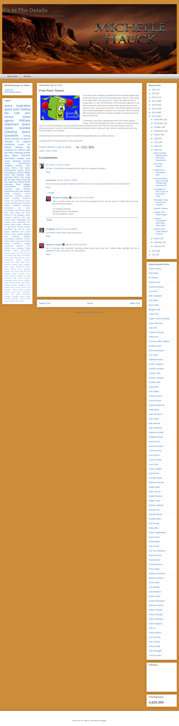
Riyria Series (25, 262)
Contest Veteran (23, 227)
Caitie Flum (154, 314)
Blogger (103, 720)
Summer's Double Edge (13, 264)
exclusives (8, 278)
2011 (154, 255)
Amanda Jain (154, 282)
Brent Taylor (154, 305)
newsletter (16, 205)
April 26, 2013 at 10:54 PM (76, 245)
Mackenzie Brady (156, 482)
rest (29, 287)
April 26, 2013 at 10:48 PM (66, 229)
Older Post (135, 303)
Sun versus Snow (17, 115)
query (8, 105)
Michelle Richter (156, 514)
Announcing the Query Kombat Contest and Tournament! (161, 181)
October (158, 127)
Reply (48, 172)
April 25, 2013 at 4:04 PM (60, 165)
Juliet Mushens (155, 414)
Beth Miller (153, 300)
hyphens (27, 278)
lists (28, 220)
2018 (154, 97)
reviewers (17, 194)
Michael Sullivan (24, 257)
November (158, 123)
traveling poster (22, 152)
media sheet (8, 282)
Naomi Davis (154, 537)
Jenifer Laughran (156, 364)
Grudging (8, 165)
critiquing (10, 131)
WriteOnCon (20, 267)
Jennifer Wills (154, 382)
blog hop (19, 191)
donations (19, 239)
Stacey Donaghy (156, 614)
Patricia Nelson (155, 555)
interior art (16, 280)
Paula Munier (154, 560)
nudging (27, 243)
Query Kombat (104, 98)
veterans (7, 298)
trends (22, 296)
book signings (11, 236)
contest (20, 158)
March (157, 238)
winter (18, 224)
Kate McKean (154, 423)
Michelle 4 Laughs (60, 198)
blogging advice (10, 273)
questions (26, 205)
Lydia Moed (154, 473)
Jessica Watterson (157, 405)
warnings (15, 298)
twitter (28, 296)
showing (7, 292)
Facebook (8, 229)
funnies (7, 220)
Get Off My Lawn (22, 229)
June (156, 142)
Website (27, 76)
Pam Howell (154, 546)
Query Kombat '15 (13, 138)
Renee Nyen (154, 582)
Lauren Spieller (155, 469)
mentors (7, 222)
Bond (14, 227)
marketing (19, 196)
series (13, 224)
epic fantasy (19, 182)
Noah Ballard (154, 541)
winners (7, 251)
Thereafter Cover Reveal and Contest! (161, 202)
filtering (27, 241)
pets (22, 282)
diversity (16, 217)
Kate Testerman (155, 428)
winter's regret (25, 298)
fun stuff (18, 150)
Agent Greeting (11, 198)
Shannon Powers (156, 605)
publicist (14, 285)
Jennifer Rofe (154, 373)
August (157, 134)
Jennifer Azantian (156, 369)
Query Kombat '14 (17, 140)
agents (9, 120)
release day (22, 147)
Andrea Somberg (156, 287)
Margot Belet (154, 487)
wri (13, 301)
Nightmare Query (17, 124)
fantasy (7, 205)
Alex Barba (153, 273)
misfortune (17, 282)
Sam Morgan (154, 587)
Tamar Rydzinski (156, 619)
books (10, 182)
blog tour (27, 271)
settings (27, 289)
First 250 (20, 253)
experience (19, 241)
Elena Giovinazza (156, 350)
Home (90, 303)
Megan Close (154, 501)
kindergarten (21, 220)
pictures (27, 282)
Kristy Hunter (154, 441)
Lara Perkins (154, 455)
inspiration (23, 105)
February (158, 242)
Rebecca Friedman (157, 573)
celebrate (8, 217)
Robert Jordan (10, 234)
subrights (7, 296)
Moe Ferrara (154, 523)
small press (16, 292)
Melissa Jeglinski (156, 505)
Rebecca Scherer (156, 578)
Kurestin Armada (156, 446)
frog (14, 278)
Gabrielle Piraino (156, 359)
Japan (28, 210)
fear (6, 182)
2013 (154, 116)
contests (8, 150)
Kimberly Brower (156, 437)
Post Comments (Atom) (95, 312)
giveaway (16, 161)
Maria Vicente (155, 492)
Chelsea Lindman (156, 332)
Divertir (22, 210)
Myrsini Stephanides (157, 532)
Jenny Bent (153, 387)
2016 (154, 105)
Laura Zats (153, 464)
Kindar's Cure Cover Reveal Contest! (160, 231)
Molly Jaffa (153, 528)
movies (27, 201)
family (27, 182)
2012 (154, 251)
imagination (8, 280)
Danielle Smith (155, 346)
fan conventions (17, 201)
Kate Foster (154, 419)
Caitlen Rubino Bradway (159, 318)
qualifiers (22, 285)
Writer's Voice (16, 269)
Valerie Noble (154, 646)
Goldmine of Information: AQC (160, 172)
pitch (14, 222)
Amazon (7, 253)
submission (8, 208)
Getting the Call (17, 111)
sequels (7, 203)
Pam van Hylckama (157, 551)
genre (13, 220)
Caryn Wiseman (156, 323)
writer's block (19, 301)
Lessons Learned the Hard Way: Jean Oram (160, 221)
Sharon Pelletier (156, 610)
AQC (16, 210)
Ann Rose (153, 291)
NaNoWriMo (8, 260)
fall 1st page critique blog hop (17, 179)
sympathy (15, 296)
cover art (24, 144)
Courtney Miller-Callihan (159, 341)
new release (23, 189)
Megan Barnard (155, 496)
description (13, 276)
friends (20, 173)
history (7, 243)
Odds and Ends (23, 213)
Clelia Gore (153, 337)
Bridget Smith (154, 309)
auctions (7, 271)
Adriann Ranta (155, 269)
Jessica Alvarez (155, 396)
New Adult (9, 213)
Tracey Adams (155, 633)
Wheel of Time (10, 215)
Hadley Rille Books (14, 255)
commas (21, 273)
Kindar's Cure (23, 165)
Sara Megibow (155, 592)
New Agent (11, 155)
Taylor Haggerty (155, 623)
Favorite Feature (161, 208)
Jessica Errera (155, 400)
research (24, 287)
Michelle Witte (155, 519)
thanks (27, 248)
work (16, 251)
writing (27, 135)
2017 (154, 101)
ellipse (20, 276)
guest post (11, 109)
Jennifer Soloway (156, 378)
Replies (52, 193)
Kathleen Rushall (156, 432)
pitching (7, 285)
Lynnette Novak (155, 478)
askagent (27, 269)
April (156, 150)
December (158, 119)
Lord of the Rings (11, 257)
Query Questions (17, 133)
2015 (154, 109)
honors (20, 278)
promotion (8, 184)
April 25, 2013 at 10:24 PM (82, 198)
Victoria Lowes (155, 655)
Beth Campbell (155, 296)
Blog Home (12, 76)
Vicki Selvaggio (155, 651)
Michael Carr (154, 510)
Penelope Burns (156, 564)
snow (13, 248)
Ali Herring (153, 278)
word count (8, 301)
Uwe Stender (154, 642)
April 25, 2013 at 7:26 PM (67, 180)
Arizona (13, 253)
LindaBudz (50, 229)
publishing (21, 222)
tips (19, 208)
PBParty (24, 120)
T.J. (47, 165)
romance (7, 289)
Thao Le (152, 628)
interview (25, 155)
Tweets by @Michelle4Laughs (12, 91)
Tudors (12, 267)
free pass (26, 217)
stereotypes (26, 294)
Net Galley (25, 232)
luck (21, 280)
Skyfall (19, 234)
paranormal (8, 246)
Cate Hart (153, 328)
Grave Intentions (11, 232)
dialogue (27, 236)
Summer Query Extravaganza (17, 162)
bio (21, 271)
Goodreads (9, 191)
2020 (154, 90)
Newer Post (44, 303)
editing (7, 147)
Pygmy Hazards (23, 260)
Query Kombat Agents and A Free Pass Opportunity (160, 156)
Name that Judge (22, 177)
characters (26, 203)
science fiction (17, 289)
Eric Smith (153, 355)
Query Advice (11, 168)
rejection (20, 246)
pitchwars (8, 177)
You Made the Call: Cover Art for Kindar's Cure (161, 192)
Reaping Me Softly (11, 262)
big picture (15, 271)
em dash (27, 276)
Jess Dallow (154, 391)
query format (15, 287)
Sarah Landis (154, 596)
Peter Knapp (154, 569)
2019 (154, 93)
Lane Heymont (155, 450)
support (27, 196)
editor (12, 241)
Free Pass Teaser (158, 165)
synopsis (20, 248)
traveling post (16, 203)
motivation (17, 243)
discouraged (9, 239)
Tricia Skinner (155, 637)
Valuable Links (23, 175)
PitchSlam (9, 158)
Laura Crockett (155, 460)
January (158, 246)
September (159, 131)
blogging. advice (23, 215)
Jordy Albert (26, 255)
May (156, 146)
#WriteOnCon (25, 250)
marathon (27, 280)
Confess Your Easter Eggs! (160, 213)
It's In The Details (25, 10)
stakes (18, 294)
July (156, 138)
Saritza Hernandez (157, 601)
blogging (27, 234)
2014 (154, 112)
